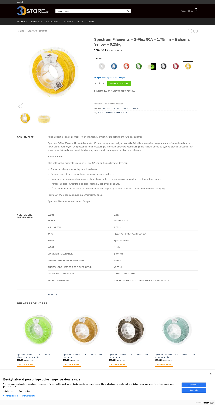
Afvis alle (194, 390)
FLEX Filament (117, 108)
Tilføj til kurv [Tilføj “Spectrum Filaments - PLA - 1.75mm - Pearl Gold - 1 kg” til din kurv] (72, 364)
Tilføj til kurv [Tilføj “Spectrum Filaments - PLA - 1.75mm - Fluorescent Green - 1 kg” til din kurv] (26, 364)
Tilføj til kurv (119, 83)
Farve (98, 58)
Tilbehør (68, 21)
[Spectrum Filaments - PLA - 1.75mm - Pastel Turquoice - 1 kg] (176, 330)
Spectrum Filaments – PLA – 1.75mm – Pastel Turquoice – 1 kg (175, 356)
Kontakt (90, 21)
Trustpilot (52, 294)
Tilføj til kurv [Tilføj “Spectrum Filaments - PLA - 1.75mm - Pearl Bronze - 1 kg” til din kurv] (118, 364)
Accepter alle (193, 385)
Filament (22, 21)
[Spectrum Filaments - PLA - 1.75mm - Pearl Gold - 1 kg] (84, 330)
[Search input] (91, 11)
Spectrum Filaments (37, 31)
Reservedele (53, 21)
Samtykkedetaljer (10, 396)
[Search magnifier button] (129, 11)
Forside (20, 31)
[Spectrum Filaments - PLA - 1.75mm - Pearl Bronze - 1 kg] (130, 330)
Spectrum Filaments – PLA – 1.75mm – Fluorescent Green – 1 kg (34, 356)
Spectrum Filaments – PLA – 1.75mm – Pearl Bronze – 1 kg (128, 356)
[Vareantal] (99, 83)
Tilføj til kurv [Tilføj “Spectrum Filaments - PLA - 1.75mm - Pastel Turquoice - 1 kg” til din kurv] (164, 364)
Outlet (80, 21)
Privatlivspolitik (28, 396)
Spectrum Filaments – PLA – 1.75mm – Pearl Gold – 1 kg (82, 356)
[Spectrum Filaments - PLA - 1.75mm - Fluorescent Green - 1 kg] (38, 330)
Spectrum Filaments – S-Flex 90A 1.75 (113, 112)
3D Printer (37, 21)
